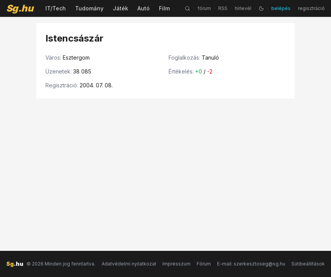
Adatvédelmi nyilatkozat (129, 264)
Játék (120, 8)
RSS (222, 8)
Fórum (204, 264)
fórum (204, 8)
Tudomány (89, 8)
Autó (143, 8)
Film (164, 8)
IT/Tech (55, 8)
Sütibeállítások (308, 264)
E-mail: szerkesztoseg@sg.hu (251, 264)
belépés (281, 8)
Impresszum (176, 264)
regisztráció (311, 8)
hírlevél (243, 8)
